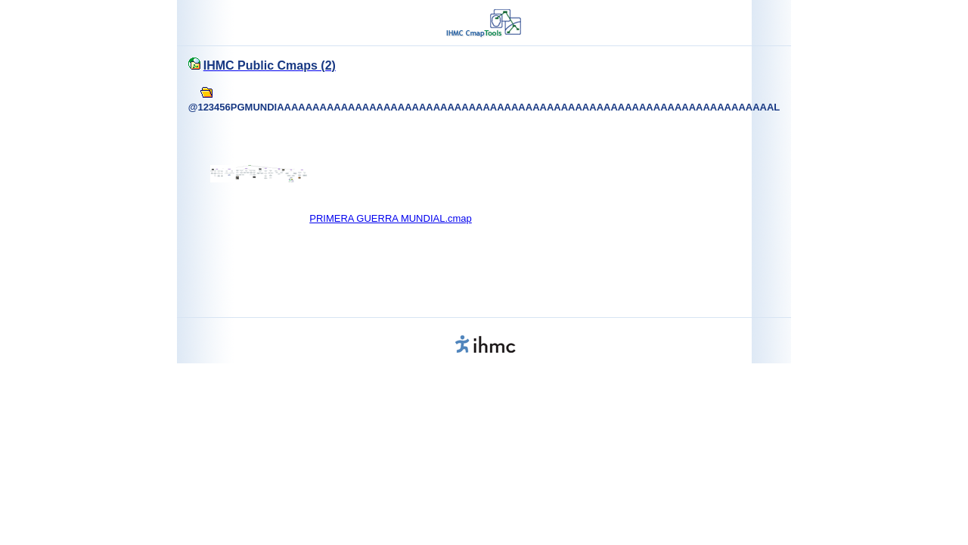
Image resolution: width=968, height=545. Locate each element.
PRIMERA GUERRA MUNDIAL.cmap (390, 218)
